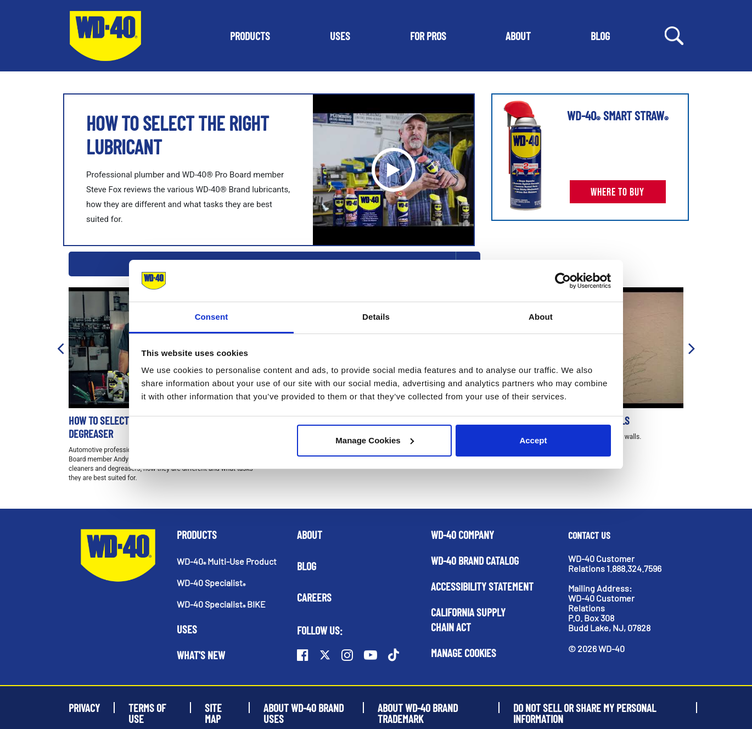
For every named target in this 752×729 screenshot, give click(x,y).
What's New (201, 654)
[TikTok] (393, 654)
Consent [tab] (211, 316)
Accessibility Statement (482, 586)
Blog (306, 565)
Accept (533, 440)
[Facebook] (302, 654)
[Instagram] (347, 654)
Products (197, 534)
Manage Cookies (374, 440)
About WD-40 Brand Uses (303, 707)
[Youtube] (370, 654)
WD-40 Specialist (211, 582)
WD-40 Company (462, 534)
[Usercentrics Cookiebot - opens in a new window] (563, 280)
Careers (314, 597)
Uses (187, 629)
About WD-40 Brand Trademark (418, 707)
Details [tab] (376, 316)
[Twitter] (324, 654)
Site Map (213, 707)
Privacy (84, 707)
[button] (250, 35)
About (309, 534)
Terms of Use (147, 707)
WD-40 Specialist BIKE (221, 604)
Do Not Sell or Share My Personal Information (584, 707)
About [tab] (541, 316)
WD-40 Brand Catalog (475, 560)
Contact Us (589, 535)
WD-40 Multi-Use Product (227, 561)
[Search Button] (674, 35)
